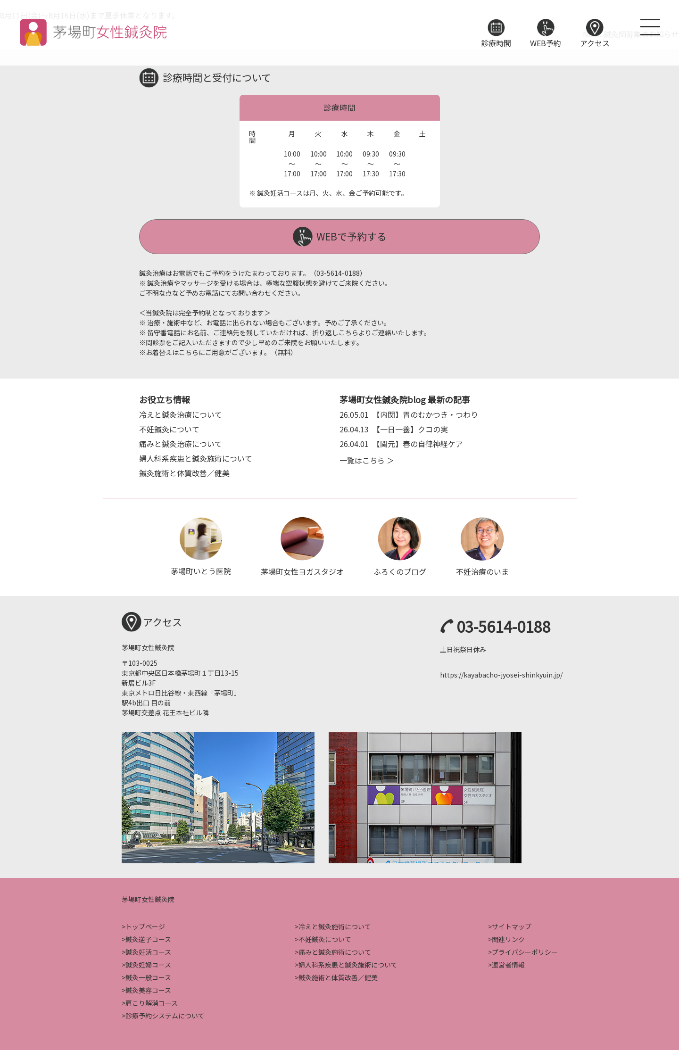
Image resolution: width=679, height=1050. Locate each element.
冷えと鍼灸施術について (334, 925)
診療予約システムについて (165, 1014)
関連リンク (508, 938)
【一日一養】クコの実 (394, 427)
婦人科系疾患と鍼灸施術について (195, 457)
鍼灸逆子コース (148, 938)
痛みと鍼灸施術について (334, 951)
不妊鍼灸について (169, 427)
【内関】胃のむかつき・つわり (409, 413)
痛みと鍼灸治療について (180, 442)
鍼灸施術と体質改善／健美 (184, 471)
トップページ (145, 925)
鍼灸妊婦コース (148, 963)
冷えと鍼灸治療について (180, 413)
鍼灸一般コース (148, 976)
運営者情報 (508, 963)
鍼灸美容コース (148, 989)
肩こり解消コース (151, 1002)
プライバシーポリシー (525, 951)
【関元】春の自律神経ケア (401, 442)
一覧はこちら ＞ (367, 458)
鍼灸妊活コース (148, 951)
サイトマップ (511, 925)
